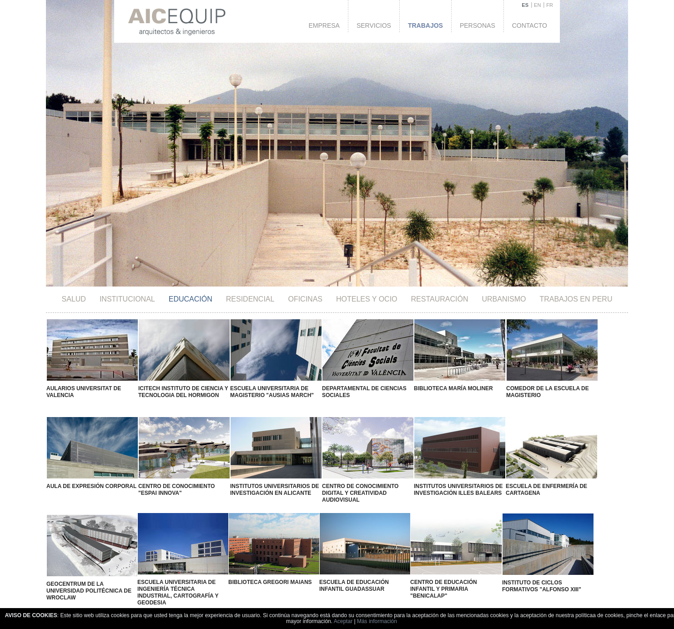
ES (525, 5)
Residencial (250, 299)
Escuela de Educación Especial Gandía (317, 580)
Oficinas (305, 299)
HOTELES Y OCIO (366, 299)
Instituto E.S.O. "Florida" (262, 577)
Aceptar (343, 621)
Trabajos (425, 25)
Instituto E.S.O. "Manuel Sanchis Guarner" (142, 581)
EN (537, 5)
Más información (377, 621)
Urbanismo (504, 299)
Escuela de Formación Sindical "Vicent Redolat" (382, 580)
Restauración (439, 299)
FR (549, 5)
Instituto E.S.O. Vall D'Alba (206, 578)
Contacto (529, 25)
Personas (477, 25)
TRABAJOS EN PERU (575, 299)
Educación (190, 299)
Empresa (323, 25)
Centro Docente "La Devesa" (91, 577)
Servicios (374, 25)
